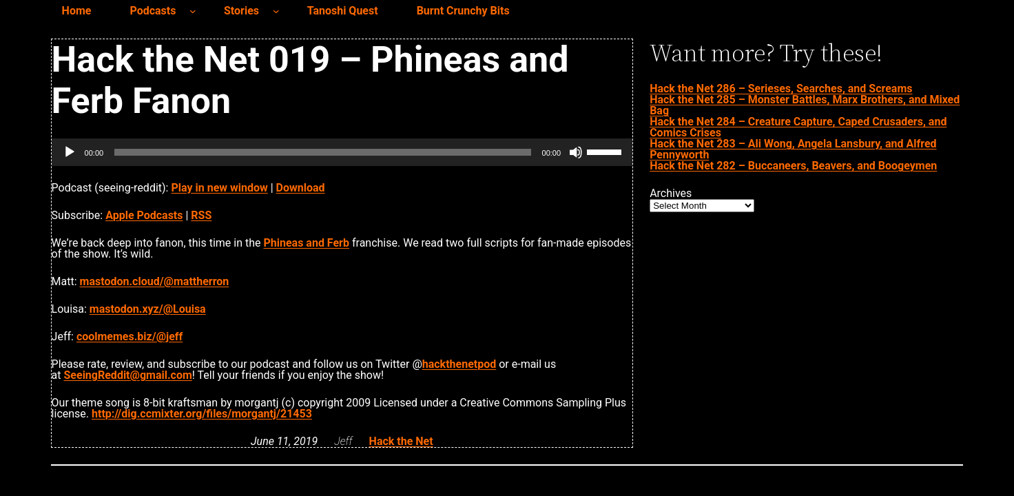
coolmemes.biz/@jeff (129, 336)
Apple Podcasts (144, 215)
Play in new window (219, 187)
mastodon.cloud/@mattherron (154, 281)
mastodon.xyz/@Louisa (148, 309)
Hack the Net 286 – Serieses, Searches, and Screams (781, 88)
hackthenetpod (459, 364)
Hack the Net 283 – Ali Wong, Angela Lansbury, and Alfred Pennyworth (793, 149)
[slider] (322, 152)
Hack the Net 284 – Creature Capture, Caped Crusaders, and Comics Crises (798, 127)
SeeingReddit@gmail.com (128, 375)
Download (300, 187)
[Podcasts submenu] (192, 11)
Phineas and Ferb (306, 242)
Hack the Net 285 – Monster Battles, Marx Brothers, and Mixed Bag (805, 105)
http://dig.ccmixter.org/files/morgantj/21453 (202, 413)
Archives (671, 193)
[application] (342, 152)
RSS (201, 215)
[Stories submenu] (276, 11)
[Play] (69, 152)
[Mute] (576, 152)
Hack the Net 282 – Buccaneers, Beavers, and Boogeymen (793, 165)
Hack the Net (401, 441)
